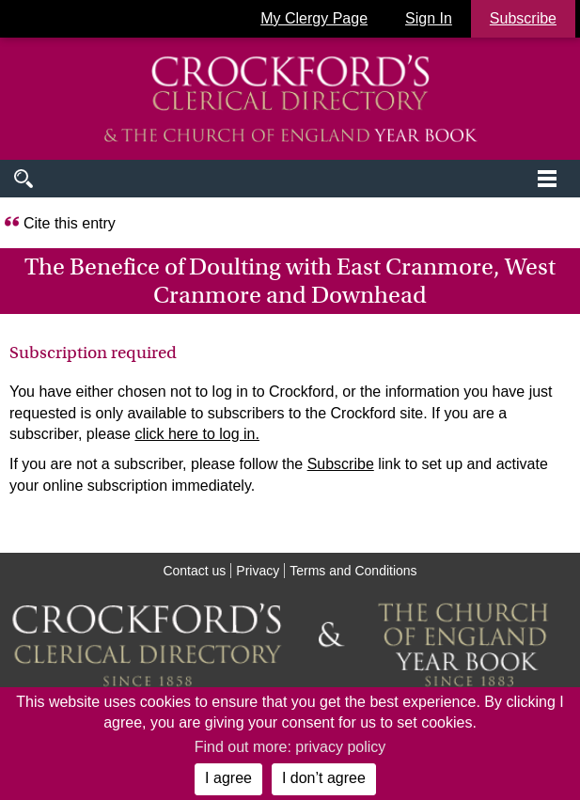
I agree (228, 778)
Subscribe (340, 464)
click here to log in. (196, 434)
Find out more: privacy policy (290, 747)
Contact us (194, 570)
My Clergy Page (314, 18)
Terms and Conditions (353, 570)
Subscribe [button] (523, 18)
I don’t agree (324, 778)
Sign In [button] (428, 18)
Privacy (257, 570)
